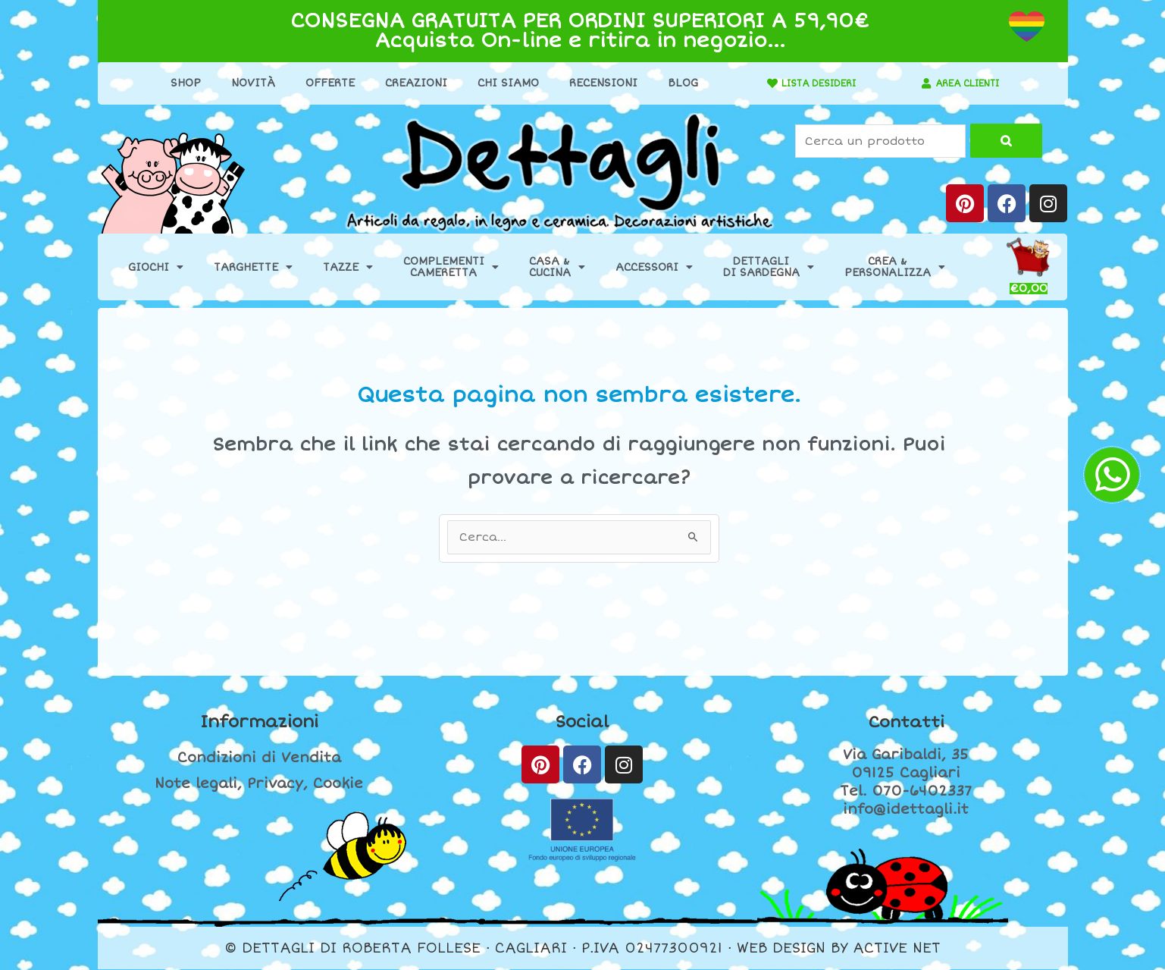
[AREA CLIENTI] (918, 83)
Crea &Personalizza (894, 267)
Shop (177, 83)
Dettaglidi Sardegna (768, 267)
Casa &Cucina (557, 267)
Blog (674, 83)
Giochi (155, 267)
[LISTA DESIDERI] (755, 83)
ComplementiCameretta (451, 267)
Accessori (654, 267)
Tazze (348, 267)
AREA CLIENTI (967, 83)
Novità (245, 83)
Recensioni (595, 83)
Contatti (905, 722)
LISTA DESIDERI (810, 83)
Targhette (253, 267)
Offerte (321, 83)
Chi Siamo (500, 83)
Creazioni (408, 83)
